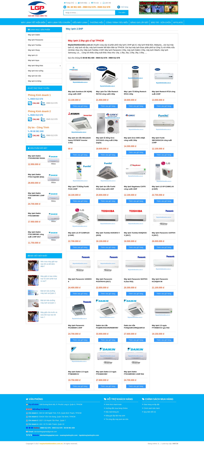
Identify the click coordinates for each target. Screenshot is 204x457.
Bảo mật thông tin (112, 412)
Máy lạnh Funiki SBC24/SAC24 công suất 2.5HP (162, 140)
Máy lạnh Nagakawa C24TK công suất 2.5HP (135, 188)
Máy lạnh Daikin (34, 35)
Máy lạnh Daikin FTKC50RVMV (34, 214)
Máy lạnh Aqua (33, 60)
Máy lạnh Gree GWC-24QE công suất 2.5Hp (134, 139)
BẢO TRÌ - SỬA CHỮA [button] (161, 22)
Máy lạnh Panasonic (35, 40)
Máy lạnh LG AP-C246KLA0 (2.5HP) (163, 188)
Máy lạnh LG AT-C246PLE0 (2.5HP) (79, 234)
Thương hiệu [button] (96, 22)
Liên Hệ (107, 3)
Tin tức (95, 3)
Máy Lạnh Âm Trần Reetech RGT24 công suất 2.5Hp (107, 93)
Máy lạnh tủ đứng (34, 81)
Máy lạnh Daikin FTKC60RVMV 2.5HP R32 (36, 195)
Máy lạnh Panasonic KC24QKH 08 (160, 280)
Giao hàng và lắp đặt (151, 404)
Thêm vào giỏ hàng (80, 106)
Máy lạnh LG (32, 55)
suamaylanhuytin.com (69, 435)
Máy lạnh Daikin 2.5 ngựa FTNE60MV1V (78, 373)
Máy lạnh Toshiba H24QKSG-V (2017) (135, 234)
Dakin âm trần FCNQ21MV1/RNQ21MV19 (134, 326)
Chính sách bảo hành (152, 408)
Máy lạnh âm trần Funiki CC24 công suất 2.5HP (105, 188)
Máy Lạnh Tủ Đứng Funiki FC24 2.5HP (78, 188)
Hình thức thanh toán (114, 404)
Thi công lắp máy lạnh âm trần (117, 419)
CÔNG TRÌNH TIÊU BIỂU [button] (117, 22)
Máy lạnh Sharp (34, 50)
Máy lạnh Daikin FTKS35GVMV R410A (36, 157)
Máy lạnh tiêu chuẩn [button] (59, 22)
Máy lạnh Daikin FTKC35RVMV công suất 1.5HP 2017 (36, 234)
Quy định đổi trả (150, 412)
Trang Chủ (69, 3)
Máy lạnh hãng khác (35, 66)
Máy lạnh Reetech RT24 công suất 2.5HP (163, 93)
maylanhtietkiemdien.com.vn (51, 444)
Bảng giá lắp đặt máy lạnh (115, 416)
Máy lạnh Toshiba (34, 45)
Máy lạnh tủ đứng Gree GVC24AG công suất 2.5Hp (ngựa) (107, 140)
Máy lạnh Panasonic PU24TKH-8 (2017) (104, 280)
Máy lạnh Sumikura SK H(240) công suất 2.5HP (80, 93)
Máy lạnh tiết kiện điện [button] (33, 22)
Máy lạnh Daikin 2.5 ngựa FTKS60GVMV (106, 373)
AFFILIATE (178, 22)
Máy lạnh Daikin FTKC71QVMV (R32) (36, 175)
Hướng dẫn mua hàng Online (117, 408)
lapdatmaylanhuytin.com (89, 435)
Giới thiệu (83, 3)
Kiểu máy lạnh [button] (80, 22)
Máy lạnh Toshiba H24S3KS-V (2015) (108, 234)
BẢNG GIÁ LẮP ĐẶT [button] (139, 22)
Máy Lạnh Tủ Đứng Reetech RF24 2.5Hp (135, 93)
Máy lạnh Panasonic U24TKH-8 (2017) (164, 234)
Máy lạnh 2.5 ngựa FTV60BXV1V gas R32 (160, 326)
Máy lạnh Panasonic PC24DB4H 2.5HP (76, 326)
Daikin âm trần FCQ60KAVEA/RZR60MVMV (107, 326)
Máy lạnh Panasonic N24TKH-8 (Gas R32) (136, 280)
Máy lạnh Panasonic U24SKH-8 (80, 280)
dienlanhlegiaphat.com (49, 435)
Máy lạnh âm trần (34, 76)
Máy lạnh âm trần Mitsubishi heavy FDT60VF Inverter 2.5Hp (79, 140)
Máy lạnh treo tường (35, 71)
